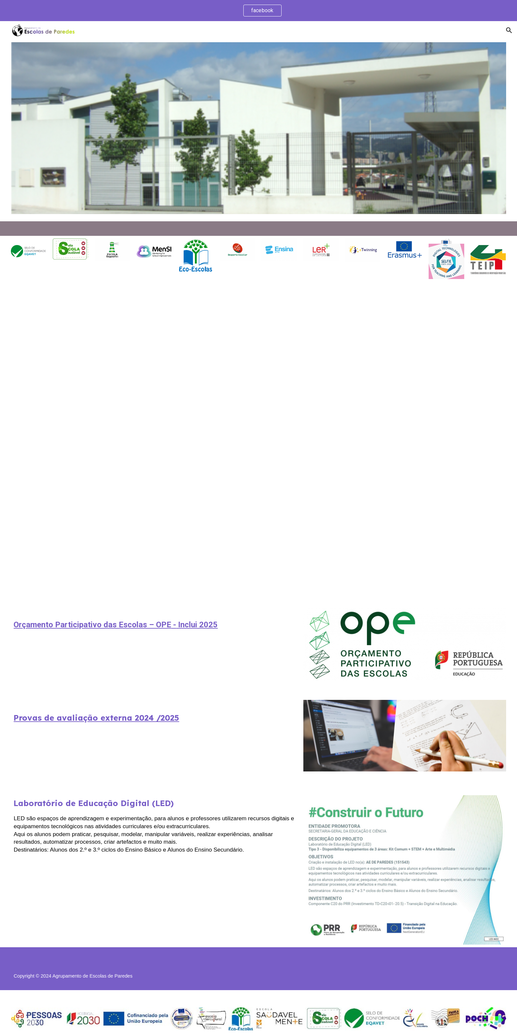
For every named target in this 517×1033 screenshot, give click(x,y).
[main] (154, 624)
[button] (509, 30)
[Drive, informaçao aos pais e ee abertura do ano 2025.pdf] (259, 444)
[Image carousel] (258, 130)
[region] (258, 10)
